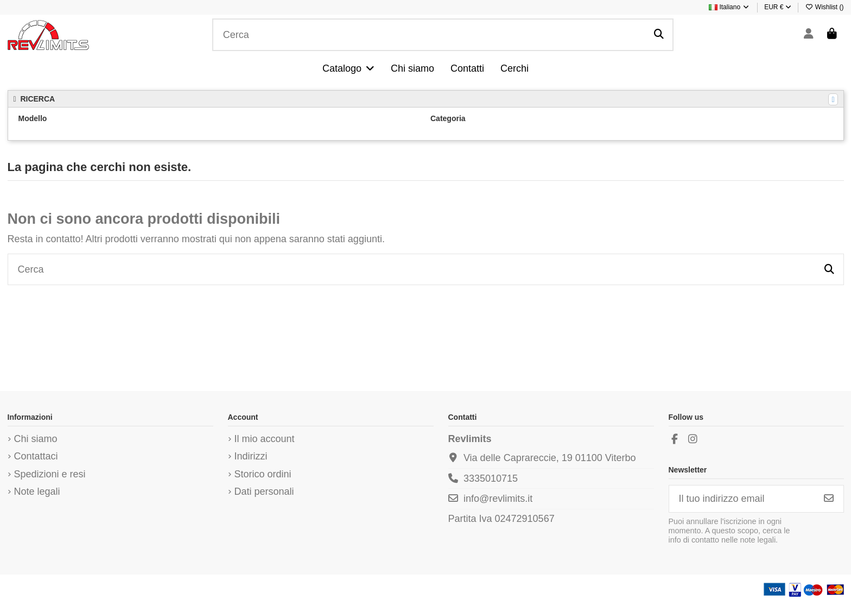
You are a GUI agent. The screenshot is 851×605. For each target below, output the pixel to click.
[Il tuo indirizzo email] (742, 499)
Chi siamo (36, 438)
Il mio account (264, 438)
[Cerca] (659, 34)
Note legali (37, 491)
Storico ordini (262, 474)
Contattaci (36, 456)
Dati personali (264, 491)
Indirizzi (251, 456)
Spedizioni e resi (50, 474)
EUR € (777, 7)
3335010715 (490, 478)
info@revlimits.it (497, 498)
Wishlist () (824, 7)
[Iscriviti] (828, 499)
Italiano (729, 7)
